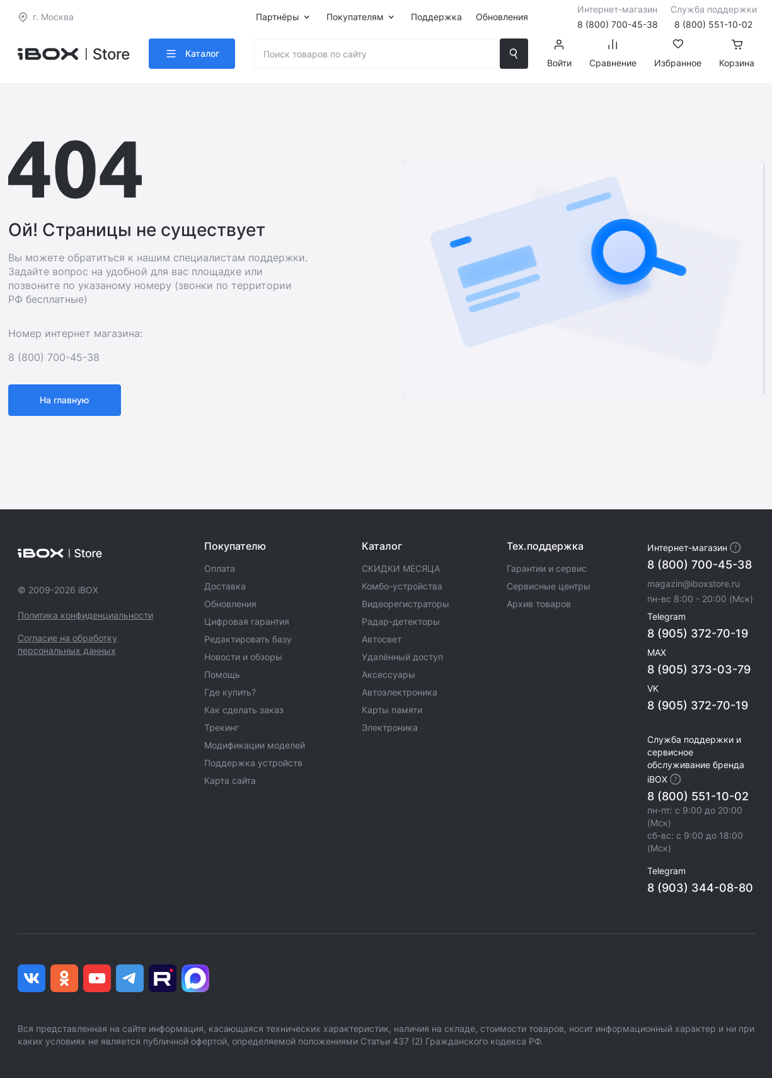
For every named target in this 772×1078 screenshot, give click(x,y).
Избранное (677, 53)
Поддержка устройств (253, 762)
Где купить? (230, 692)
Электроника (390, 727)
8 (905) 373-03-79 (699, 669)
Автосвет (381, 639)
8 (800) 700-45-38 (699, 564)
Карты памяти (392, 709)
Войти (559, 53)
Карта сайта (230, 780)
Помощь (222, 674)
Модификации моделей (254, 745)
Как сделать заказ (244, 709)
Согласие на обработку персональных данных (67, 644)
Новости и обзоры (243, 656)
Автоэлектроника (399, 692)
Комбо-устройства (402, 586)
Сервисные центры (549, 586)
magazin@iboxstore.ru (693, 583)
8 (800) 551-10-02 (698, 796)
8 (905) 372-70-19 (697, 633)
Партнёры (277, 16)
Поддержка (436, 16)
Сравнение (613, 53)
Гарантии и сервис (547, 568)
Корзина (736, 53)
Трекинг (221, 727)
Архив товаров (539, 603)
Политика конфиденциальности (85, 615)
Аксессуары (388, 674)
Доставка (225, 586)
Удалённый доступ (402, 656)
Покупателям (355, 16)
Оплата (219, 568)
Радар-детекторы (401, 621)
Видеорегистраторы (405, 603)
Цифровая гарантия (246, 621)
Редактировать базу (248, 639)
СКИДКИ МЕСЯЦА (401, 568)
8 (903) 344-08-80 (700, 887)
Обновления (502, 16)
